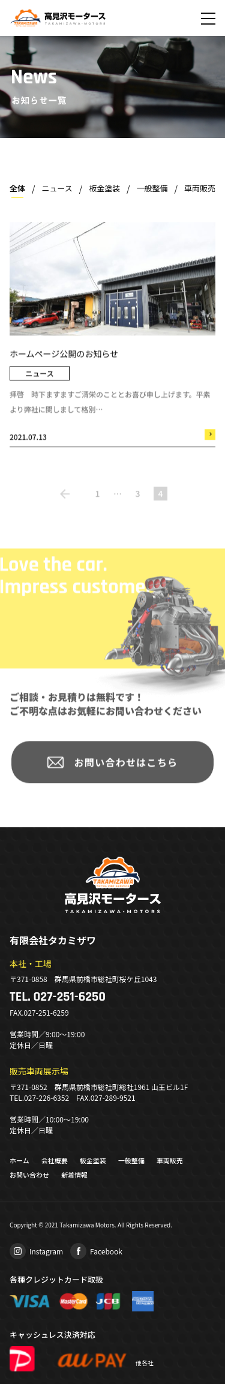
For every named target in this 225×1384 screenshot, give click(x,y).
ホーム (19, 1160)
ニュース (56, 188)
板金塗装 (104, 188)
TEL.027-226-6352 (39, 1097)
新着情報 (74, 1174)
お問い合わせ (29, 1174)
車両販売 (199, 188)
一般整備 (152, 188)
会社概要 (54, 1160)
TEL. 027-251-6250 (58, 997)
